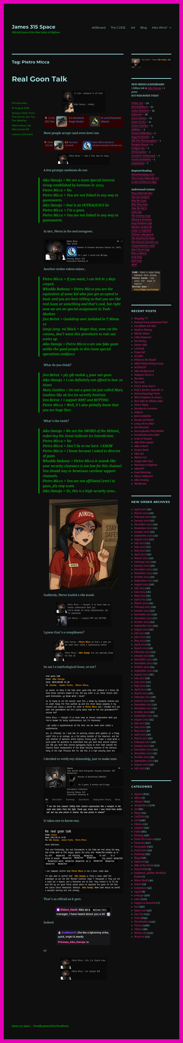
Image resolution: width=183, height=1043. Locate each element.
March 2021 (141, 738)
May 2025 (139, 550)
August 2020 (141, 764)
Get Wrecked (141, 427)
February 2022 (142, 697)
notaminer (140, 887)
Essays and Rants (144, 419)
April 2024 (140, 599)
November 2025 (143, 528)
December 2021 (143, 704)
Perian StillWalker (141, 133)
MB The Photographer (144, 140)
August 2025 (141, 539)
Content (138, 827)
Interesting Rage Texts (147, 393)
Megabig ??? (141, 318)
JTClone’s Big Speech (142, 234)
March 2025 (141, 558)
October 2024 (141, 577)
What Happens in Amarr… (149, 397)
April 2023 (140, 644)
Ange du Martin (140, 137)
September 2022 (143, 670)
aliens (137, 797)
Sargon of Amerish (145, 902)
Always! (16, 113)
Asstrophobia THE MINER (149, 431)
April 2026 (140, 509)
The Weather (19, 120)
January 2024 (141, 610)
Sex (136, 906)
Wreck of (139, 936)
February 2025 (142, 561)
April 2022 (140, 689)
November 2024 (143, 573)
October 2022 (141, 667)
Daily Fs (138, 412)
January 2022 (141, 700)
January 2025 (141, 565)
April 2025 (140, 554)
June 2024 (140, 592)
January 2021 (141, 745)
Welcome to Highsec (146, 464)
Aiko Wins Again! (144, 442)
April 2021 (140, 734)
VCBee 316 (137, 103)
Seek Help (136, 257)
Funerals (139, 842)
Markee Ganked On (141, 227)
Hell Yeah (136, 260)
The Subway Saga (141, 215)
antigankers (141, 805)
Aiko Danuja (154, 88)
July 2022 (139, 678)
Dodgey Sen (138, 148)
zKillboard (99, 27)
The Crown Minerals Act (145, 178)
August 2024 (141, 584)
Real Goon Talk (39, 79)
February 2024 (142, 607)
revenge (138, 895)
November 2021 (143, 708)
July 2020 (139, 768)
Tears (137, 918)
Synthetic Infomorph (143, 155)
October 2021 (141, 712)
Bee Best (139, 378)
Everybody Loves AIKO (146, 434)
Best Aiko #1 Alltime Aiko (148, 401)
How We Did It (139, 208)
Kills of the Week (143, 865)
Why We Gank (138, 200)
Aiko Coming (141, 479)
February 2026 (142, 516)
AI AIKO (138, 356)
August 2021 (141, 719)
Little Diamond (142, 337)
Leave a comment (22, 134)
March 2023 (141, 648)
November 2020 (143, 753)
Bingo (137, 812)
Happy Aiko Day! (143, 461)
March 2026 (141, 513)
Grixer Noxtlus (139, 125)
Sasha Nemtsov (140, 110)
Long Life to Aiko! (144, 423)
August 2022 (141, 674)
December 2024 (143, 569)
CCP (136, 820)
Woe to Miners (139, 253)
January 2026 (141, 520)
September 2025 (143, 535)
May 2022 (139, 685)
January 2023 (141, 655)
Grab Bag (139, 854)
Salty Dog (136, 212)
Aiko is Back (141, 446)
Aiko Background (144, 371)
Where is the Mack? (145, 359)
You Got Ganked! (140, 197)
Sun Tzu (30, 116)
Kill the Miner (142, 333)
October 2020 (141, 757)
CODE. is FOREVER (141, 230)
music (137, 884)
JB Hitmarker (138, 152)
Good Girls (140, 850)
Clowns (138, 824)
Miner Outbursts (143, 476)
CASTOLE (139, 816)
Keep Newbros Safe (141, 223)
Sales (137, 899)
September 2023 (143, 625)
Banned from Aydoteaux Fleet (151, 322)
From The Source (144, 839)
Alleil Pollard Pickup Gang (148, 363)
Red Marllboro (139, 106)
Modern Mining (143, 329)
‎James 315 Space (33, 27)
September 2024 (143, 580)
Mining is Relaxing (141, 219)
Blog (143, 27)
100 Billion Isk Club (145, 326)
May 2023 (139, 640)
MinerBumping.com (142, 174)
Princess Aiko (19, 103)
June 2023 (139, 637)
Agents (138, 794)
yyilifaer (135, 129)
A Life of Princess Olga (144, 182)
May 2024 (139, 595)
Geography (140, 846)
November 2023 (143, 618)
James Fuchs (138, 121)
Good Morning (142, 472)
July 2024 (139, 588)
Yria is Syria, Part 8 (144, 386)
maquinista (137, 163)
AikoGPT (139, 468)
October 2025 (141, 531)
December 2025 (143, 524)
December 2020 (143, 749)
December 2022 (143, 659)
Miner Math (141, 880)
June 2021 (139, 727)
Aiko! (134, 264)
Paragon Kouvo (140, 144)
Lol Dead (139, 348)
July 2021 (139, 723)
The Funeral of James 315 (144, 242)
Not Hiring (140, 341)
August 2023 (141, 629)
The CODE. (118, 27)
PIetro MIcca (19, 125)
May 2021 (139, 730)
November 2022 (143, 663)
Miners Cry (140, 457)
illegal (137, 857)
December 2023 (143, 614)
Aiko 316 (139, 453)
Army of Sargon (143, 438)
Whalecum (140, 483)
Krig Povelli (140, 869)
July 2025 (139, 543)
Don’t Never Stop (140, 249)
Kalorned (136, 114)
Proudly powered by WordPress (51, 1026)
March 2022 (141, 693)
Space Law (140, 910)
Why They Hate (139, 204)
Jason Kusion (138, 118)
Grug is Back (141, 449)
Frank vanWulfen (141, 159)
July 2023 (139, 633)
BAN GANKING (142, 416)
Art (133, 27)
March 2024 (141, 603)
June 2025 (140, 546)
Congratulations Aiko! (143, 245)
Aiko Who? (159, 27)
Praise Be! (139, 352)
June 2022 (140, 682)
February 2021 (142, 742)
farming (139, 835)
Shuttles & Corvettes (145, 408)
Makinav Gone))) (144, 374)
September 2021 (143, 715)
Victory (138, 925)
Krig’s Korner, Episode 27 (148, 389)
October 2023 (141, 622)
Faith (24, 113)
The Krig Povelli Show (143, 238)
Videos (138, 929)
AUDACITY (140, 367)
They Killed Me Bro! (141, 193)
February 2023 (142, 652)
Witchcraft (140, 933)
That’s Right (141, 404)
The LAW (139, 382)
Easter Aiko (140, 344)
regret (137, 891)
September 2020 (143, 760)
